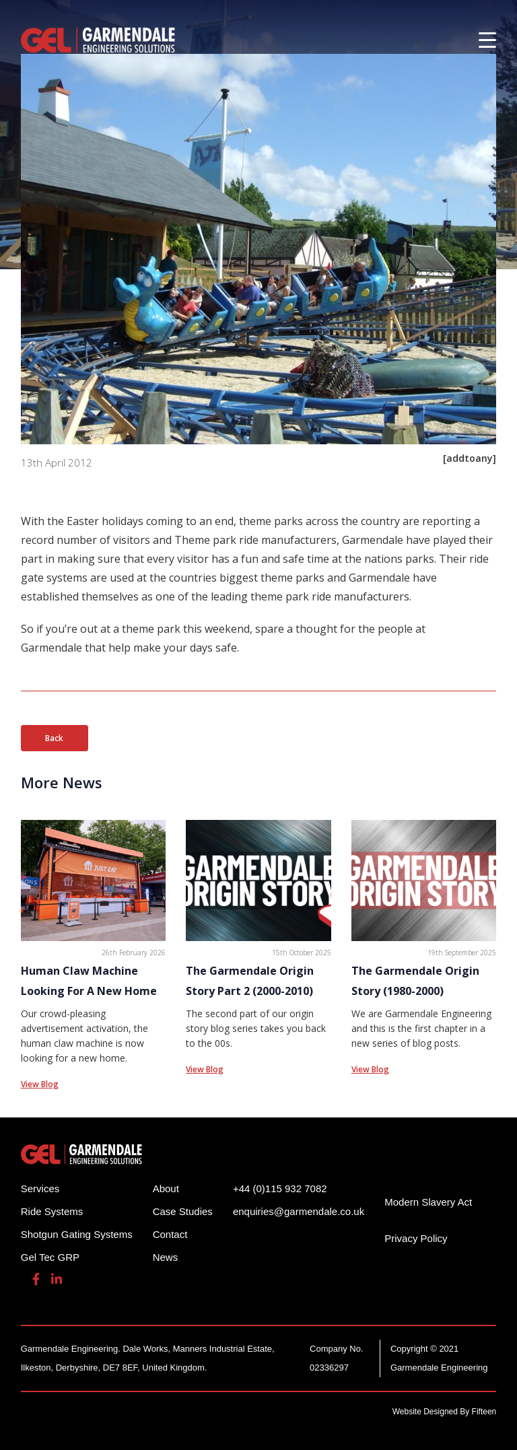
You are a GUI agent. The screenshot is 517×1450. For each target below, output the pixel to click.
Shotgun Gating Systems (77, 1234)
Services (40, 1188)
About (166, 1188)
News (165, 1257)
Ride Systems (52, 1211)
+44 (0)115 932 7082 (280, 1188)
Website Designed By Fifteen (444, 1411)
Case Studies (183, 1211)
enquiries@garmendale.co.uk (298, 1211)
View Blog (40, 1084)
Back (54, 738)
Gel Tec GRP (50, 1257)
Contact (170, 1234)
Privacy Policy (415, 1238)
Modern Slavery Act (428, 1202)
